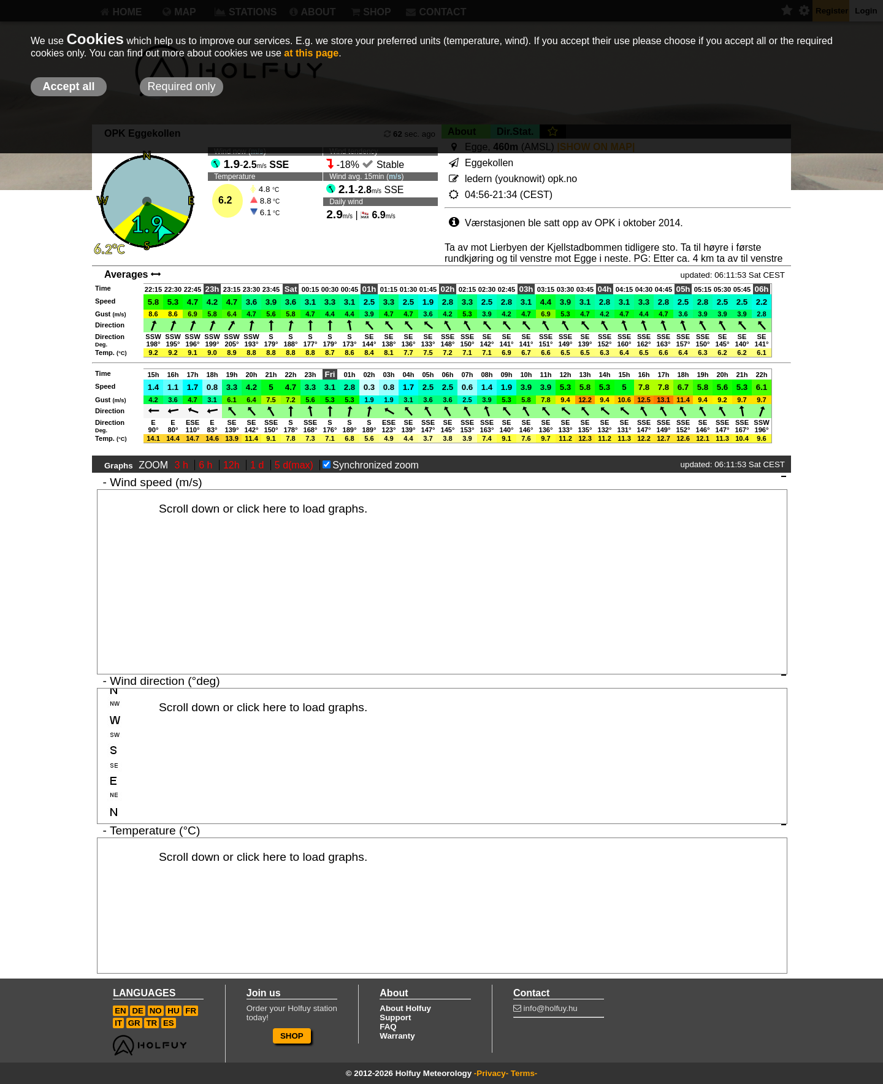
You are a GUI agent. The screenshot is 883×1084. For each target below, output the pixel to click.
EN (120, 1010)
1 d (258, 465)
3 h (183, 465)
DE (137, 1010)
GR (134, 1023)
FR (190, 1010)
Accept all (68, 86)
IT (118, 1023)
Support (395, 1017)
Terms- (524, 1073)
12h (232, 465)
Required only (181, 86)
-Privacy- (491, 1073)
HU (173, 1010)
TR (151, 1023)
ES (168, 1023)
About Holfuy (405, 1008)
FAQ (388, 1026)
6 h (207, 465)
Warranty (397, 1035)
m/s (395, 176)
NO (156, 1010)
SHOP (292, 1035)
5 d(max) (295, 465)
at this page (311, 53)
